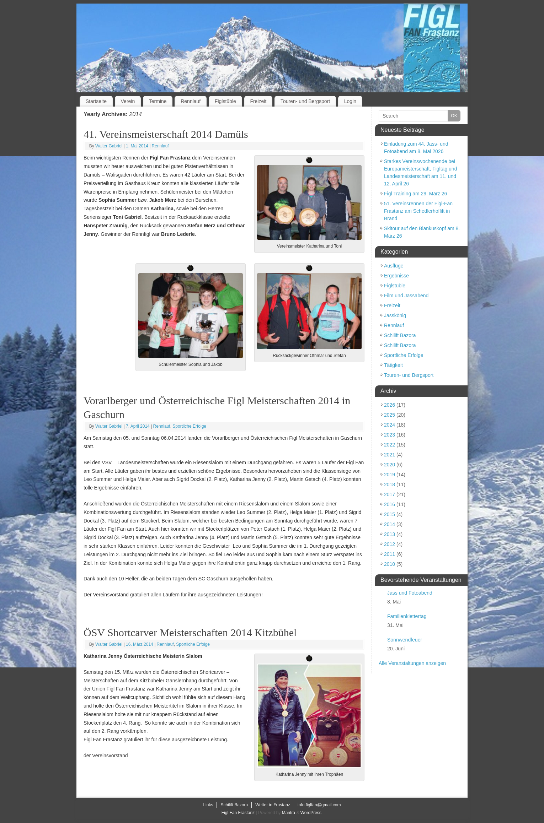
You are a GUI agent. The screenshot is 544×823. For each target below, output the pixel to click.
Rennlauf (191, 101)
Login (350, 101)
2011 (389, 554)
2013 (389, 534)
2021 (389, 454)
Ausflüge (393, 266)
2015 (389, 514)
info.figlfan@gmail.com (319, 804)
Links (208, 804)
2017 (389, 494)
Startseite (96, 101)
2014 (389, 524)
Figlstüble (225, 101)
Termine (158, 101)
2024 (389, 425)
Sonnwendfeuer (404, 640)
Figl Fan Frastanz (238, 812)
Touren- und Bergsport (305, 101)
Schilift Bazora (400, 335)
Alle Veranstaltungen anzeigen (412, 663)
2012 (389, 544)
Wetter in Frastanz (272, 804)
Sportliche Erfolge (189, 426)
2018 (389, 484)
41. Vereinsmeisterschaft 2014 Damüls (166, 134)
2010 (389, 564)
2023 (389, 435)
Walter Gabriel (108, 146)
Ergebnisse (396, 275)
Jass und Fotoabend (409, 593)
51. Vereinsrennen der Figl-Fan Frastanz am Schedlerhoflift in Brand (418, 211)
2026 (389, 405)
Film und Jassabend (406, 295)
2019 (389, 474)
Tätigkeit (393, 365)
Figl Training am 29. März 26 (415, 193)
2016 (389, 504)
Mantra (288, 812)
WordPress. (311, 812)
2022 (389, 445)
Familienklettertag (407, 616)
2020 (389, 464)
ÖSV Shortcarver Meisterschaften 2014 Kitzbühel (190, 632)
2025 (389, 415)
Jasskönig (395, 315)
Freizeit (258, 101)
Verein (128, 101)
